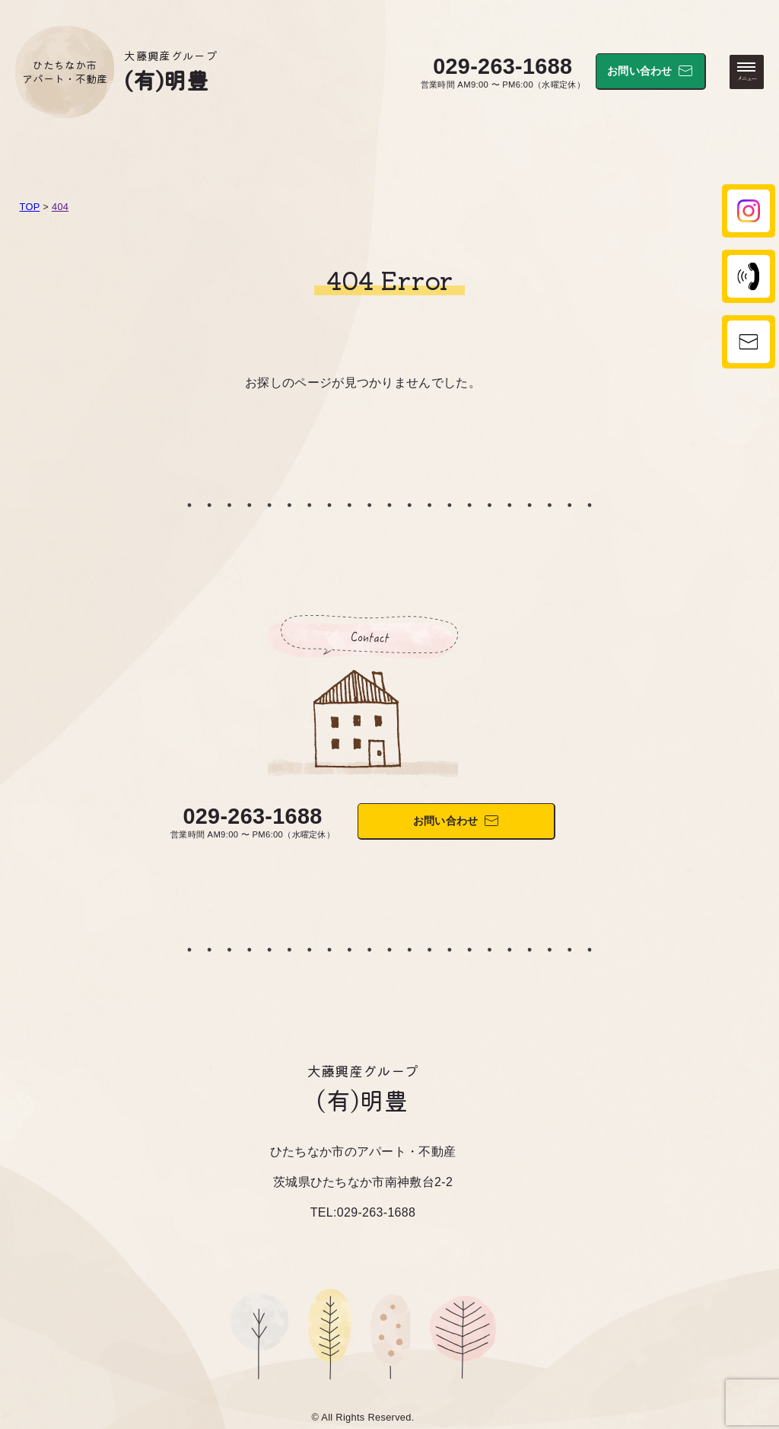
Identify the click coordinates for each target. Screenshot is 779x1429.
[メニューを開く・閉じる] (747, 72)
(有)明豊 (166, 79)
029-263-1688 (502, 66)
